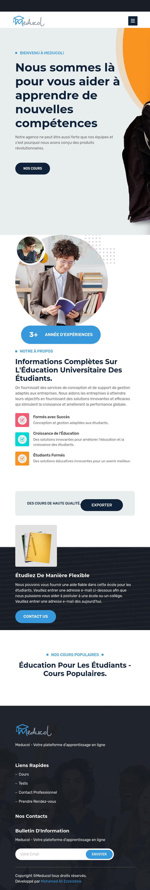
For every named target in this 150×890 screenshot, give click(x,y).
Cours (24, 774)
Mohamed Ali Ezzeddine (61, 881)
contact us (35, 616)
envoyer (99, 854)
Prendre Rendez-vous (37, 801)
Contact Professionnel (38, 792)
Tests (23, 783)
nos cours (32, 169)
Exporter (101, 505)
